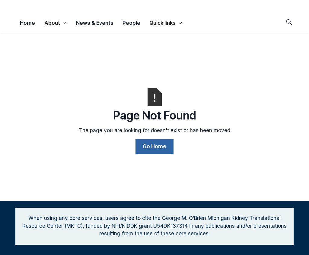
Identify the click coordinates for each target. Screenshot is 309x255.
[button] (55, 22)
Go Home (154, 146)
